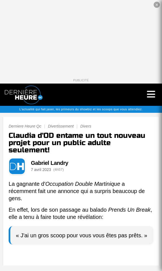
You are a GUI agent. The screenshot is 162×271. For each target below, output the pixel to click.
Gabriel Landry (49, 163)
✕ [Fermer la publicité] (156, 5)
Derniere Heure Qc (25, 126)
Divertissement (61, 126)
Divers (85, 126)
